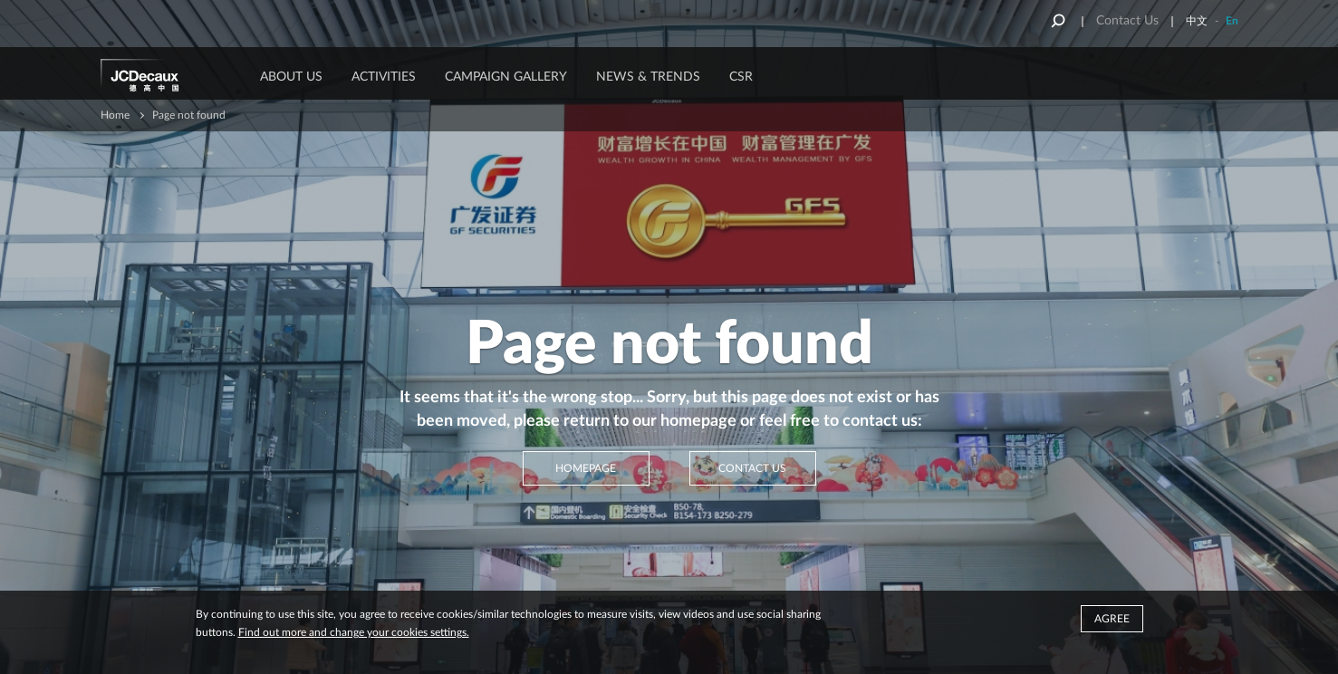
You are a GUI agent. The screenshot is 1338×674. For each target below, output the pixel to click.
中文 (1197, 20)
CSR (741, 77)
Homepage (585, 468)
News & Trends (648, 77)
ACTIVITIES (383, 77)
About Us (291, 77)
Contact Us (1127, 20)
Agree (1112, 618)
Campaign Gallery (506, 77)
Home (115, 115)
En (1232, 20)
